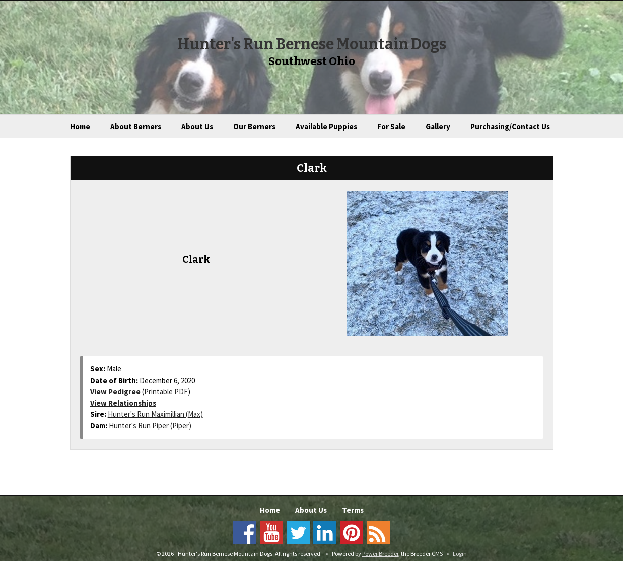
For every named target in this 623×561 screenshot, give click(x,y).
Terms (353, 510)
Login (460, 553)
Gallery (438, 126)
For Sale (391, 126)
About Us (197, 126)
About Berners (135, 126)
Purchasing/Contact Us (510, 126)
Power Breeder (380, 553)
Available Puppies (326, 126)
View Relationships (123, 403)
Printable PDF (166, 391)
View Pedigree (115, 391)
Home (80, 126)
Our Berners (254, 126)
